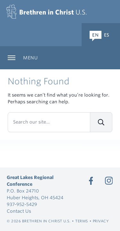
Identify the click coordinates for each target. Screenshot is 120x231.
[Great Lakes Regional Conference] (46, 11)
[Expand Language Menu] (101, 34)
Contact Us (19, 211)
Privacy (101, 221)
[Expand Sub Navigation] (60, 57)
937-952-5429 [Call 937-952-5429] (22, 204)
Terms (81, 221)
